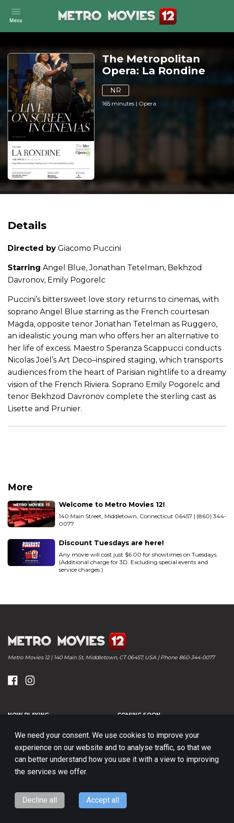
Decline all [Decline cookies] (39, 800)
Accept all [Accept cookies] (102, 800)
